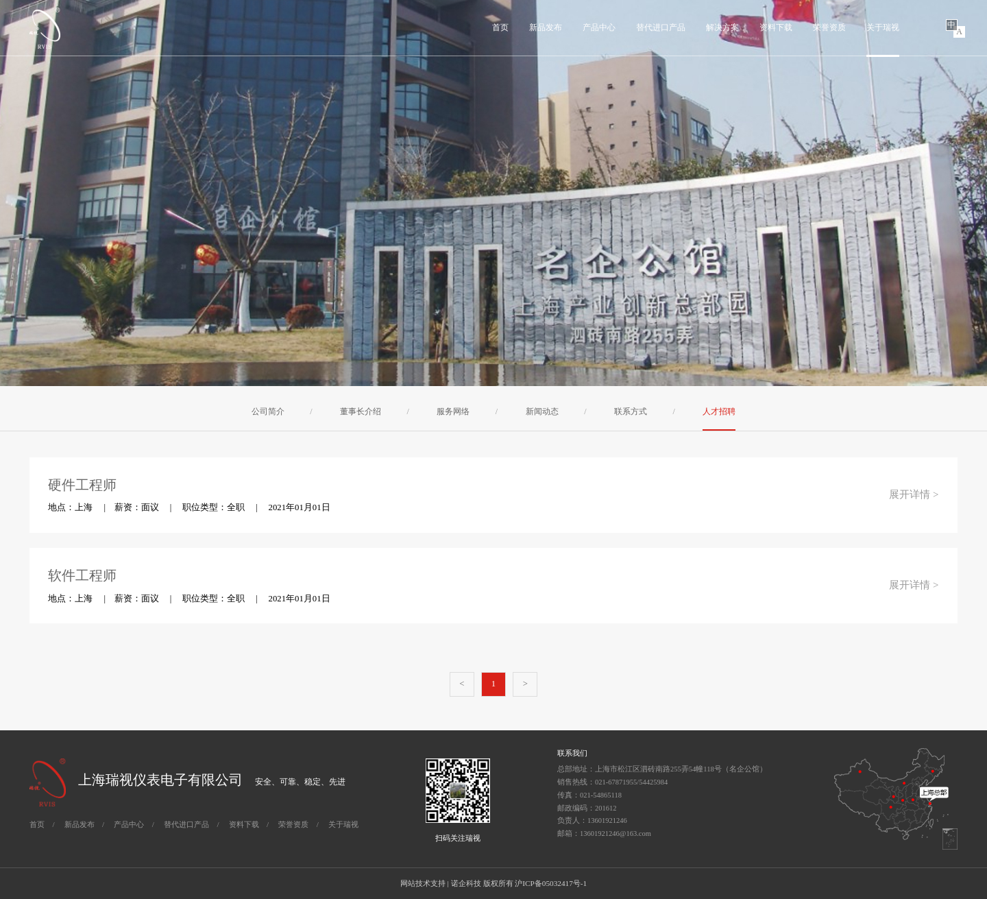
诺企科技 (466, 883)
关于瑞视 (882, 27)
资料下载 (775, 27)
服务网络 (453, 411)
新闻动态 (542, 411)
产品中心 (599, 27)
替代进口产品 (660, 27)
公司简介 (268, 411)
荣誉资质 (829, 27)
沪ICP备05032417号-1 (551, 883)
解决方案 (722, 27)
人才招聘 (719, 411)
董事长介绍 (360, 411)
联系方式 (630, 411)
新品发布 (545, 27)
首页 (500, 27)
